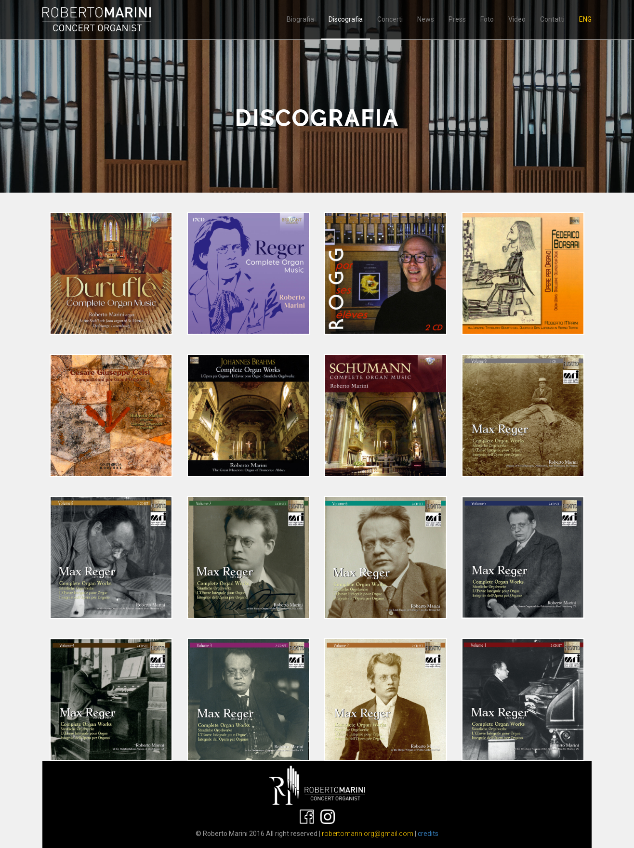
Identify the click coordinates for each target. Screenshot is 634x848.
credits (428, 833)
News (425, 19)
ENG (585, 19)
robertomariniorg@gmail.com (367, 833)
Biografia (300, 19)
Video (517, 19)
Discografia (346, 19)
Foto (487, 19)
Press (457, 19)
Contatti (552, 19)
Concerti (390, 19)
